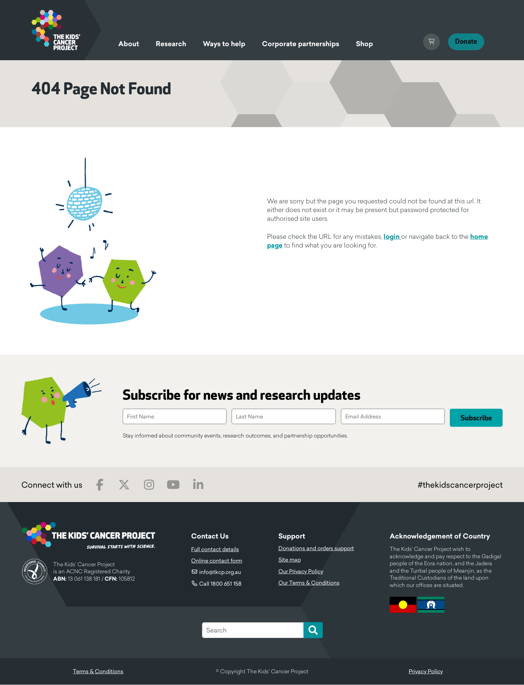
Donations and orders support (316, 548)
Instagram (149, 485)
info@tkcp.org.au (220, 572)
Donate (462, 41)
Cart (424, 41)
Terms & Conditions (98, 671)
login (392, 236)
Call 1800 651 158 (220, 584)
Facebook (100, 485)
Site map (289, 560)
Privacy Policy (426, 671)
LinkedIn (198, 485)
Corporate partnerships (300, 44)
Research (171, 44)
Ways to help (224, 44)
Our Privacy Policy (300, 571)
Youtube (173, 485)
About (128, 44)
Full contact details (215, 549)
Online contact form (216, 561)
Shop (364, 44)
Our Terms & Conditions (309, 583)
